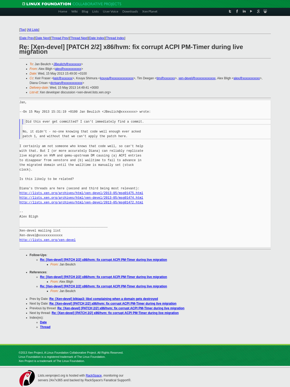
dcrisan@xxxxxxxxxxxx (66, 83)
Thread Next (79, 38)
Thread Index (115, 38)
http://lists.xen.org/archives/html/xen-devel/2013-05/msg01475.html (81, 193)
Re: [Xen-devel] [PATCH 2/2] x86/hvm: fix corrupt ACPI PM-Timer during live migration (103, 260)
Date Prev (27, 38)
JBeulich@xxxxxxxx (67, 64)
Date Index (96, 38)
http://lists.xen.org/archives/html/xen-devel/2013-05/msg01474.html (81, 198)
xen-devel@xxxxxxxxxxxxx (196, 78)
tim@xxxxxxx (166, 78)
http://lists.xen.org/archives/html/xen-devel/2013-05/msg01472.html (81, 202)
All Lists (33, 30)
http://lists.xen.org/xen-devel (48, 240)
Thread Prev (60, 38)
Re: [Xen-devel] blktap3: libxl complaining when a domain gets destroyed (104, 299)
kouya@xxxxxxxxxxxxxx (116, 78)
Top (22, 30)
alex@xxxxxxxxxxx (68, 69)
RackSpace (94, 375)
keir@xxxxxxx (63, 78)
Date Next (43, 38)
